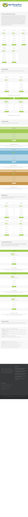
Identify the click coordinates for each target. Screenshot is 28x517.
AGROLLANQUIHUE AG (10, 396)
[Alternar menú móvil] (26, 2)
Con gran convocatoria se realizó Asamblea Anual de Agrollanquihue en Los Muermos (20, 371)
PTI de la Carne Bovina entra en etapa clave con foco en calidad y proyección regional (20, 369)
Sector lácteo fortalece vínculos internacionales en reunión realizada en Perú (20, 376)
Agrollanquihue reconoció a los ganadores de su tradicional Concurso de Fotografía (20, 374)
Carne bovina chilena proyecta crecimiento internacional (20, 379)
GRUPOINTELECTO (24, 396)
